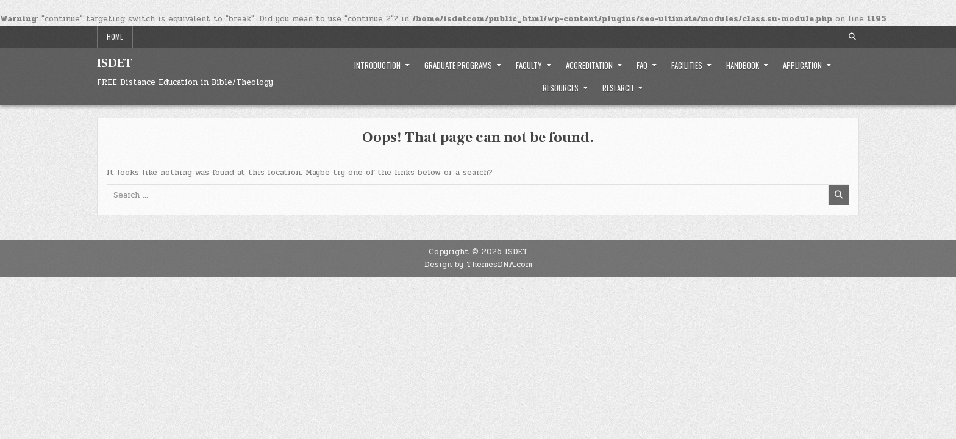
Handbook (742, 65)
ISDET (114, 63)
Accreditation (589, 65)
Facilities (686, 65)
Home (115, 36)
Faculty (529, 65)
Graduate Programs (458, 65)
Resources (561, 88)
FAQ (642, 65)
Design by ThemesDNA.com (478, 265)
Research (617, 88)
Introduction (377, 65)
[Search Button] (852, 36)
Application (802, 65)
